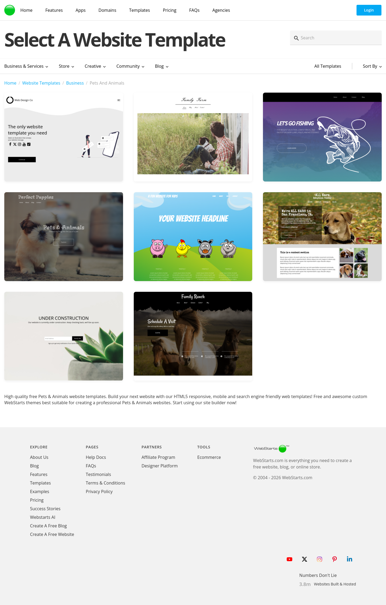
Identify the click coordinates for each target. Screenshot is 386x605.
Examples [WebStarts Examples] (39, 491)
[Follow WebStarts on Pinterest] (334, 559)
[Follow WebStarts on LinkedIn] (349, 559)
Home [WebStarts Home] (26, 10)
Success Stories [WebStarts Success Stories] (45, 509)
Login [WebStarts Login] (369, 10)
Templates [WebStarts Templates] (139, 10)
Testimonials (98, 474)
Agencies (221, 10)
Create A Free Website (52, 534)
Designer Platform (160, 466)
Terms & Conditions (105, 483)
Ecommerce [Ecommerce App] (209, 457)
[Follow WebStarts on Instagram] (319, 559)
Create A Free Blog (48, 526)
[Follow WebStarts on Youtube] (289, 559)
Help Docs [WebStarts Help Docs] (96, 457)
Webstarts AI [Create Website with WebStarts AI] (42, 517)
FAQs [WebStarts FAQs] (194, 10)
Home (10, 83)
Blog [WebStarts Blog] (34, 466)
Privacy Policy (99, 491)
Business (75, 83)
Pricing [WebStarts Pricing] (169, 10)
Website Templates (41, 83)
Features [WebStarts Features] (54, 10)
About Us (39, 457)
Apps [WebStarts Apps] (81, 10)
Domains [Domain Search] (107, 10)
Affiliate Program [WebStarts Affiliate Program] (158, 457)
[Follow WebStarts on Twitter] (304, 559)
